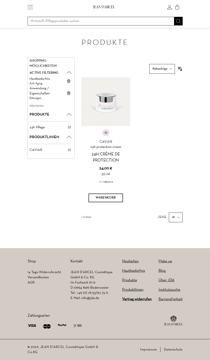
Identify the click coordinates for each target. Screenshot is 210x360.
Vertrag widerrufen (137, 299)
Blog (162, 271)
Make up (165, 261)
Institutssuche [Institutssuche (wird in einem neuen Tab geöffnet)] (169, 290)
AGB (31, 282)
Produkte (129, 280)
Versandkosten (38, 277)
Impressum (148, 349)
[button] (30, 7)
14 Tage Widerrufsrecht (44, 272)
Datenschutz (173, 349)
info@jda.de (90, 298)
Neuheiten (130, 261)
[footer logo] (173, 321)
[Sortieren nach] (162, 69)
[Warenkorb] (106, 198)
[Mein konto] (169, 7)
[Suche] (178, 21)
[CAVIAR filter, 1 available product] (50, 150)
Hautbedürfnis (133, 271)
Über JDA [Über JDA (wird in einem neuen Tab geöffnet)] (166, 280)
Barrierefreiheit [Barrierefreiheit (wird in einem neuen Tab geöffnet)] (171, 299)
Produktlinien (132, 290)
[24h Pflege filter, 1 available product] (50, 127)
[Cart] (177, 7)
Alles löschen (37, 106)
